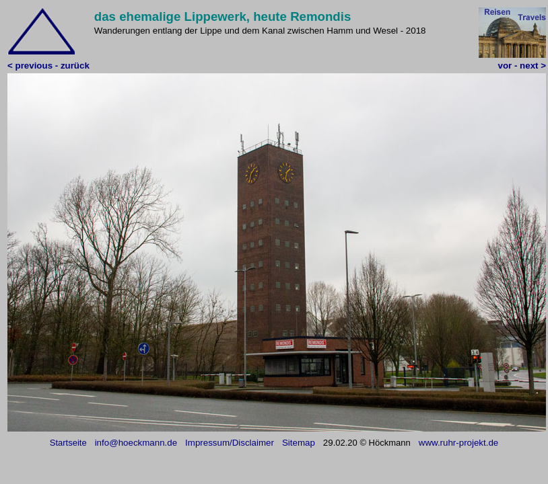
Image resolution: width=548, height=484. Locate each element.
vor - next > (522, 66)
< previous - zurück (48, 66)
